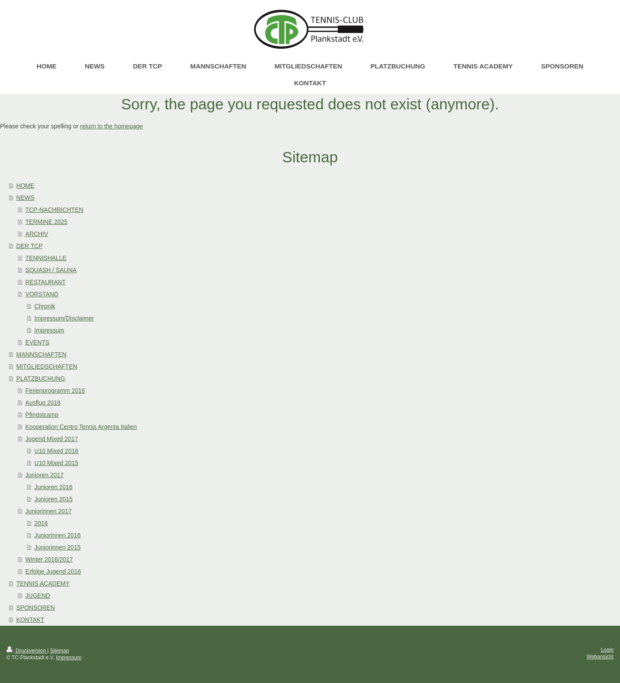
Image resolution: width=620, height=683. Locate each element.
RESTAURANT (45, 282)
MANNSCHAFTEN (41, 354)
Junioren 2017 (44, 475)
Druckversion (26, 651)
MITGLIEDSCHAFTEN (47, 366)
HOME (25, 185)
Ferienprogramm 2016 (55, 390)
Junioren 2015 (53, 499)
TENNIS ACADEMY (43, 583)
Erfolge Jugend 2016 (53, 571)
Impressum (49, 330)
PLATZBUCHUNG (40, 378)
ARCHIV (36, 233)
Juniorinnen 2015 (57, 547)
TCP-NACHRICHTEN (54, 209)
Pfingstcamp (42, 414)
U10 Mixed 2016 (56, 450)
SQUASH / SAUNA (51, 270)
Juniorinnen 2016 (57, 535)
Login (607, 650)
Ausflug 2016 (43, 402)
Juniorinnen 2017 (48, 511)
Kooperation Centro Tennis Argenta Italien (81, 426)
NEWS (25, 197)
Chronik (44, 306)
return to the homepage (111, 126)
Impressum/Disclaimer (64, 318)
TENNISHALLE (46, 258)
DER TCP (29, 245)
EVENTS (37, 342)
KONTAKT (30, 619)
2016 (41, 523)
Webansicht (600, 657)
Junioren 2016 (53, 487)
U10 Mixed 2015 (56, 462)
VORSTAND (42, 294)
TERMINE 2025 (46, 221)
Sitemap (59, 651)
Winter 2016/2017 (49, 559)
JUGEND (37, 595)
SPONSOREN (35, 607)
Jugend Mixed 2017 (51, 438)
